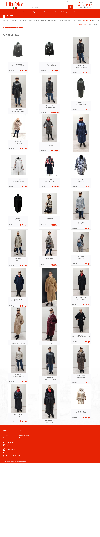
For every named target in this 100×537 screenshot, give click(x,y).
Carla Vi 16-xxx (49, 258)
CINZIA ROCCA (81, 335)
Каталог (85, 24)
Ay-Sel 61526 (18, 180)
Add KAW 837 (50, 144)
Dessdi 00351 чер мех (50, 420)
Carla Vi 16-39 (81, 222)
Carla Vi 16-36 (18, 218)
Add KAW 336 (18, 141)
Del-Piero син (50, 377)
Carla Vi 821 (18, 342)
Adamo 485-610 (81, 102)
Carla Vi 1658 (81, 257)
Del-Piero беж (18, 375)
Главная (80, 24)
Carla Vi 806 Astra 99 (81, 298)
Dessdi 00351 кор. (81, 375)
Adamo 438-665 (80, 65)
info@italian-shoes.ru (85, 7)
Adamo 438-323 (49, 64)
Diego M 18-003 (80, 411)
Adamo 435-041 (18, 64)
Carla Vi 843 (49, 343)
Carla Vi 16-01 (81, 180)
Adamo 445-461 (49, 106)
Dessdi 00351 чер (18, 414)
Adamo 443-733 (18, 109)
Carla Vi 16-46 (18, 259)
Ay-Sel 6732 (49, 180)
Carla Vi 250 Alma (18, 299)
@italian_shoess (10, 449)
